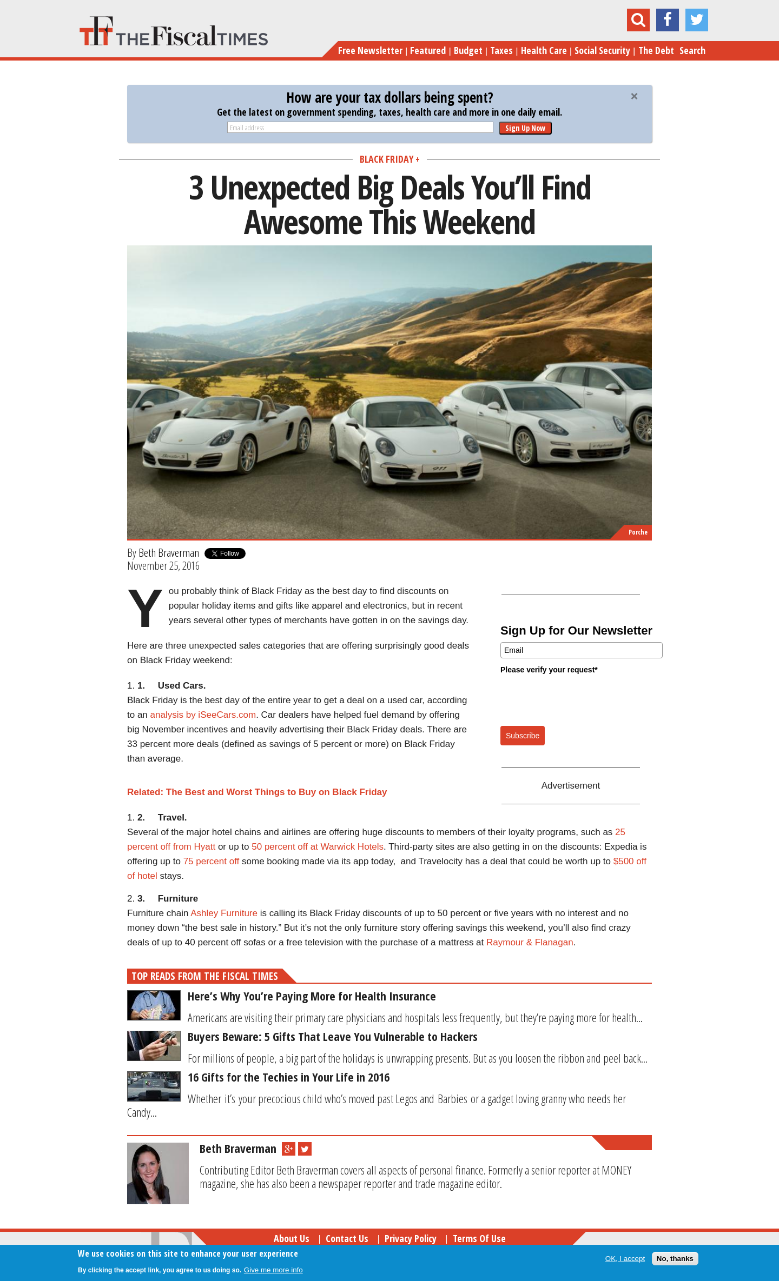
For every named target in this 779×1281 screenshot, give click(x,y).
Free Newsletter (370, 50)
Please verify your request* (549, 669)
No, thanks (675, 1259)
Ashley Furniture (224, 913)
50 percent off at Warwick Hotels (318, 847)
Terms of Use (479, 1238)
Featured (428, 50)
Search (692, 50)
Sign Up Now (525, 128)
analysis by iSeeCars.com (203, 715)
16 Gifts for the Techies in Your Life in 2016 (289, 1077)
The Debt (656, 50)
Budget (468, 50)
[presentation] (582, 699)
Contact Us (347, 1238)
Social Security (602, 50)
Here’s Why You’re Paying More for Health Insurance (312, 996)
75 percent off (211, 861)
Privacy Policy (411, 1238)
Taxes (501, 50)
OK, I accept (625, 1259)
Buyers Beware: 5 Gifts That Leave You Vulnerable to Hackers (333, 1036)
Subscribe (522, 735)
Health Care (544, 50)
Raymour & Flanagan (529, 942)
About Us (291, 1238)
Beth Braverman (168, 552)
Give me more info (273, 1270)
